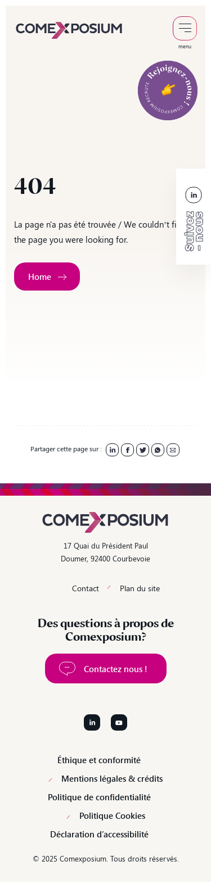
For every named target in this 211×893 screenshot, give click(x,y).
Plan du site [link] (140, 588)
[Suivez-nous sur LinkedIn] (92, 722)
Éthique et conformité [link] (99, 760)
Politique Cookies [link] (112, 816)
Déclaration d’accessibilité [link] (99, 834)
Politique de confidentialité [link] (99, 797)
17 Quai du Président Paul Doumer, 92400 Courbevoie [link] (105, 552)
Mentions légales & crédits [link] (112, 778)
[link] (69, 29)
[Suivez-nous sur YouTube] (119, 722)
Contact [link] (85, 588)
